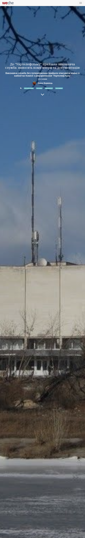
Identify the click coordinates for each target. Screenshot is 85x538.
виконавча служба (28, 88)
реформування (48, 88)
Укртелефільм (59, 88)
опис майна (39, 88)
